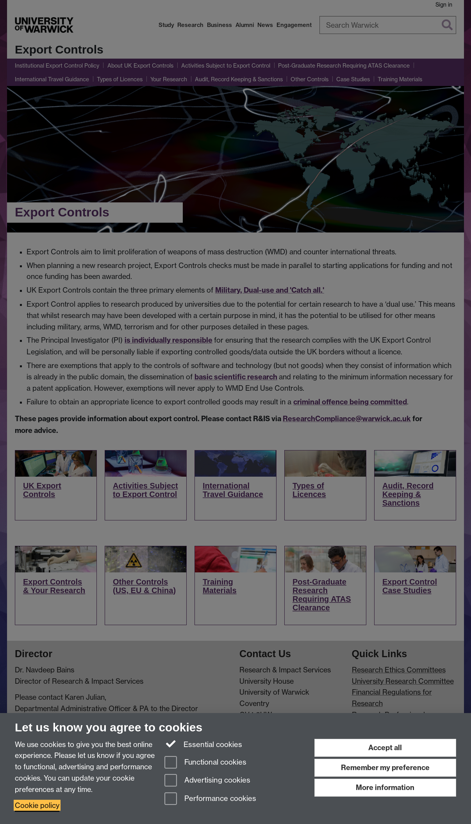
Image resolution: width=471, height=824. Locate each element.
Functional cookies (205, 763)
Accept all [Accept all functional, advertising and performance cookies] (385, 747)
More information (385, 787)
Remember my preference (385, 767)
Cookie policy (37, 805)
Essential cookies (203, 744)
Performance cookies (210, 799)
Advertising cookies (207, 781)
